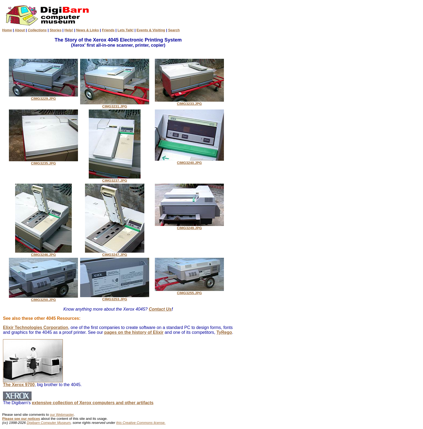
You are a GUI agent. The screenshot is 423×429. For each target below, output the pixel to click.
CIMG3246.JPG (43, 253)
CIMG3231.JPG (114, 104)
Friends (108, 30)
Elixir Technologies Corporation (35, 327)
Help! (68, 30)
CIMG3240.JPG (189, 161)
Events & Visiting (151, 30)
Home (7, 30)
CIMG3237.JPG (115, 179)
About (20, 30)
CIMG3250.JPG (43, 298)
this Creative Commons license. (141, 423)
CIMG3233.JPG (189, 102)
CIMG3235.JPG (43, 161)
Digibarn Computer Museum (49, 423)
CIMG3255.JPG (189, 291)
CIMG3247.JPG (114, 253)
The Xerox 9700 (33, 383)
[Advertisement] (235, 15)
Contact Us (160, 309)
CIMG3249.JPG (189, 226)
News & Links (87, 30)
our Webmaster (62, 415)
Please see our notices (21, 419)
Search (174, 30)
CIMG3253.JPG (114, 297)
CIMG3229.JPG (43, 97)
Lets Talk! (125, 30)
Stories (56, 30)
